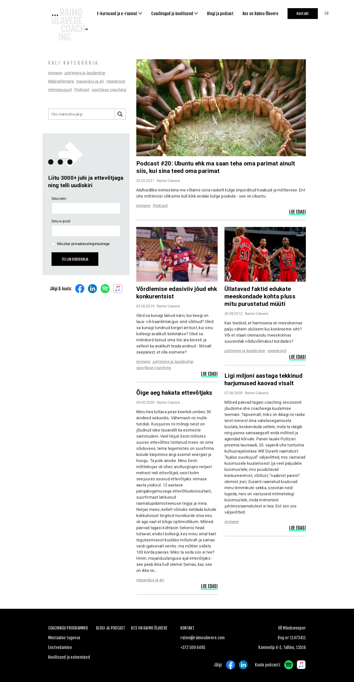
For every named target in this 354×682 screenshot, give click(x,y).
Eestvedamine (60, 647)
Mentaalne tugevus (64, 637)
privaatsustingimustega (90, 244)
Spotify (105, 288)
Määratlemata (61, 81)
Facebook (79, 288)
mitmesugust (60, 89)
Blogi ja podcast (110, 627)
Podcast (82, 89)
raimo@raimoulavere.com (202, 637)
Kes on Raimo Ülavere (149, 627)
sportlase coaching (109, 89)
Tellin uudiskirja (74, 259)
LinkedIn (92, 288)
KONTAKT (187, 627)
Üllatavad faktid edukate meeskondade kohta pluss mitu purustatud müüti (259, 296)
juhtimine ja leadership (85, 73)
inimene (55, 73)
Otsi (120, 114)
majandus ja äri (90, 81)
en (326, 13)
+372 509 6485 (192, 647)
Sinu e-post (61, 221)
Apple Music (117, 288)
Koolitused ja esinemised (69, 657)
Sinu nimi (59, 198)
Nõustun (83, 244)
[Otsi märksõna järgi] (81, 114)
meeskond (115, 81)
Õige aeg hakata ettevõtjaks (174, 392)
